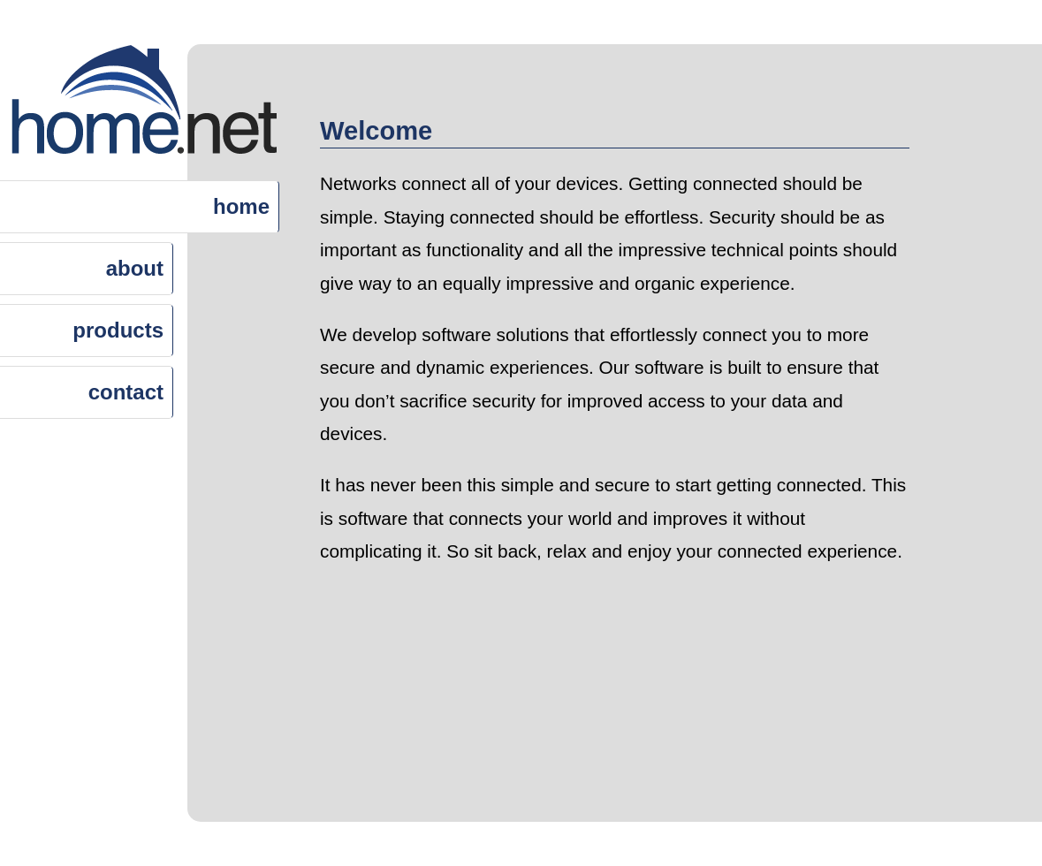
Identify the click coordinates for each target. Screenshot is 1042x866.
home (241, 206)
